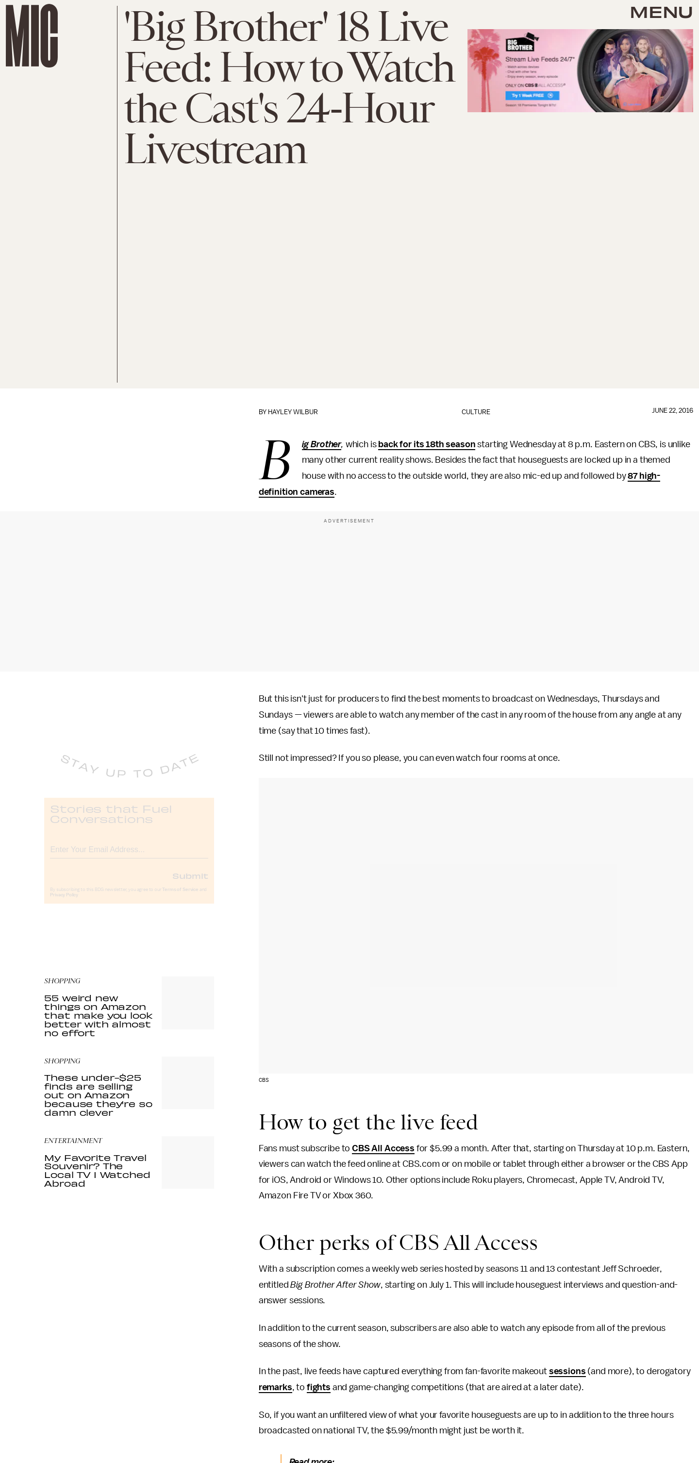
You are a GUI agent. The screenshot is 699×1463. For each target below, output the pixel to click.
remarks (275, 1387)
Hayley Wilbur (293, 412)
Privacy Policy (64, 902)
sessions (567, 1371)
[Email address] (129, 855)
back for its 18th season (426, 444)
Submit (190, 883)
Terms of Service (180, 897)
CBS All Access (383, 1148)
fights (319, 1387)
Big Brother (321, 444)
